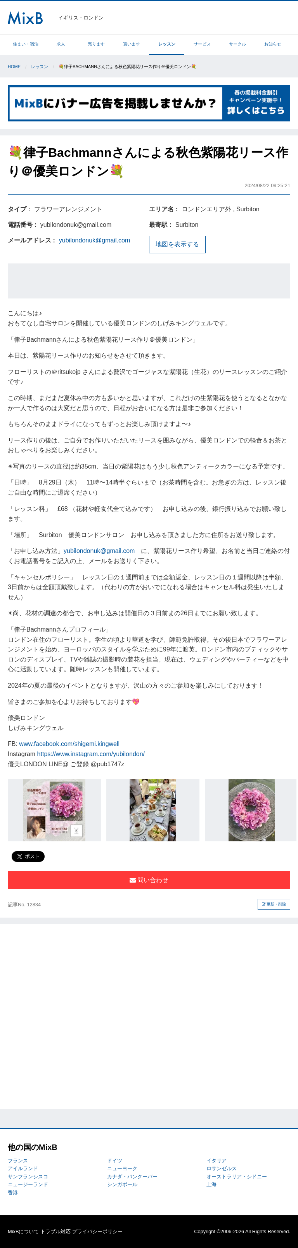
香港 (13, 1192)
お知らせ (272, 44)
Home (14, 66)
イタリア (216, 1161)
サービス (202, 44)
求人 (61, 44)
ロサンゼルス (221, 1168)
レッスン (166, 44)
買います (131, 44)
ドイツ (114, 1161)
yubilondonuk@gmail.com (94, 240)
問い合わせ (149, 880)
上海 (211, 1184)
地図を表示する (177, 244)
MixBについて (23, 1231)
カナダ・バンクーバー (132, 1177)
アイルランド (23, 1168)
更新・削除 (274, 904)
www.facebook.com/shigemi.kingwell (69, 744)
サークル (237, 44)
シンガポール (122, 1184)
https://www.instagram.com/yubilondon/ (91, 754)
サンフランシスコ (28, 1177)
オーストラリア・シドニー (236, 1177)
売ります (96, 44)
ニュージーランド (28, 1184)
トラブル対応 (55, 1231)
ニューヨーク (122, 1168)
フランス (18, 1161)
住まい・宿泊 (25, 44)
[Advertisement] (149, 280)
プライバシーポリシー (97, 1231)
